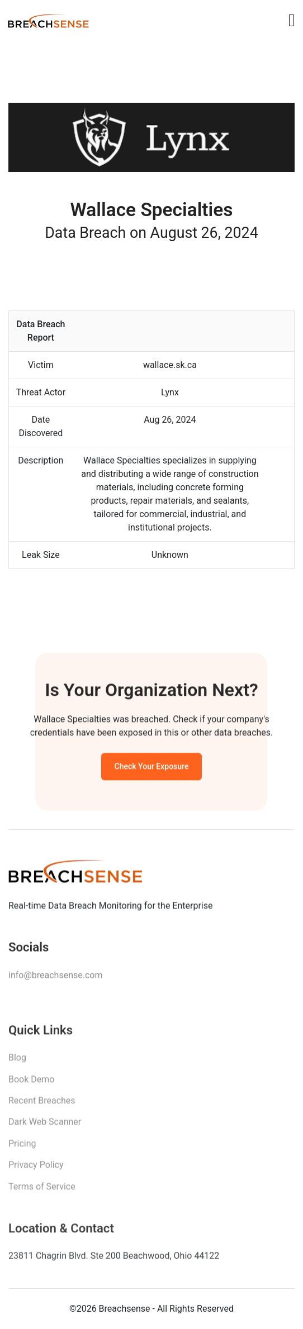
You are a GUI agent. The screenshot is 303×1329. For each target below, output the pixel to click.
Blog (17, 1062)
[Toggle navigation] (291, 20)
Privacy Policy (36, 1169)
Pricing (22, 1148)
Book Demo (31, 1083)
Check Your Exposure (152, 768)
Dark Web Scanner (44, 1126)
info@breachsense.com (55, 978)
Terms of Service (41, 1190)
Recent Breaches (41, 1105)
